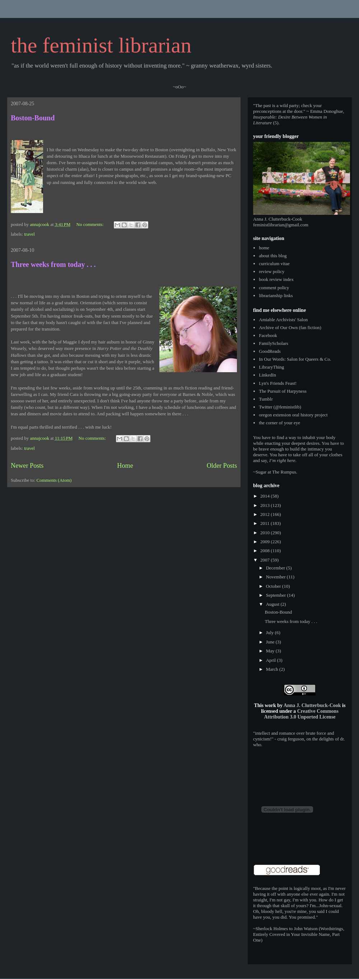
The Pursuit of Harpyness (283, 391)
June (271, 642)
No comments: (90, 224)
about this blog (272, 255)
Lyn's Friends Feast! (278, 383)
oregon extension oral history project (293, 414)
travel (29, 234)
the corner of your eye (279, 422)
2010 (265, 532)
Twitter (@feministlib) (280, 407)
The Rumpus (284, 472)
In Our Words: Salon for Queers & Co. (295, 359)
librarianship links (276, 295)
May (271, 651)
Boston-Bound (33, 118)
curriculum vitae (274, 263)
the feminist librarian (101, 45)
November (276, 576)
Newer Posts (27, 465)
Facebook (268, 335)
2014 (265, 496)
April (271, 660)
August (273, 604)
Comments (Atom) (54, 480)
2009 (265, 541)
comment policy (274, 287)
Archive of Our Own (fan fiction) (290, 327)
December (276, 568)
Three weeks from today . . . (53, 264)
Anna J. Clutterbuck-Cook (312, 705)
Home (125, 465)
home (264, 247)
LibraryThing (271, 367)
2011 (265, 523)
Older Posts (222, 465)
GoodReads (270, 351)
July (270, 632)
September (276, 595)
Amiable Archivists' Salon (283, 319)
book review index (276, 279)
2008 (265, 550)
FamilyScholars (273, 343)
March (272, 669)
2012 (265, 514)
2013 (265, 505)
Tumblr (266, 399)
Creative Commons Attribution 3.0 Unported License (301, 714)
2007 (265, 560)
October (274, 586)
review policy (271, 271)
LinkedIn (267, 375)
